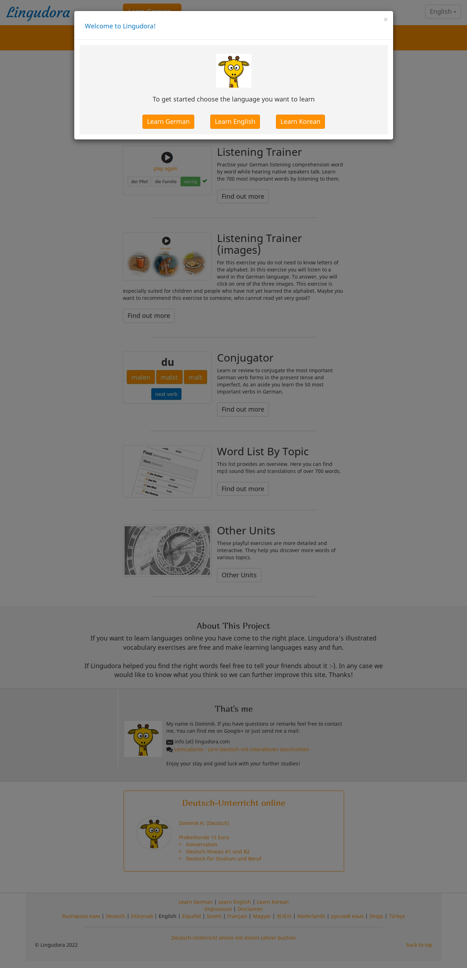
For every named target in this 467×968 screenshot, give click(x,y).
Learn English (235, 121)
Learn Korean (300, 121)
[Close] (386, 19)
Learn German (168, 121)
